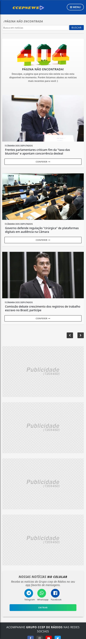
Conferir (43, 161)
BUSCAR (76, 27)
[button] (80, 335)
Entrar (43, 607)
